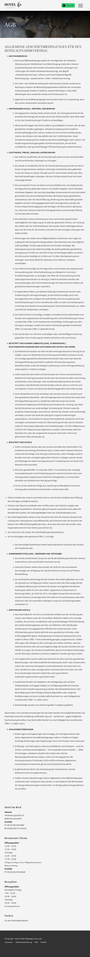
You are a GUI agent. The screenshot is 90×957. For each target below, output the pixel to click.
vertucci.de (38, 939)
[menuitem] (79, 5)
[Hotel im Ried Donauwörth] (13, 5)
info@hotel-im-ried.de (16, 828)
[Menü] (79, 5)
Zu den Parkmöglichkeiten (16, 920)
